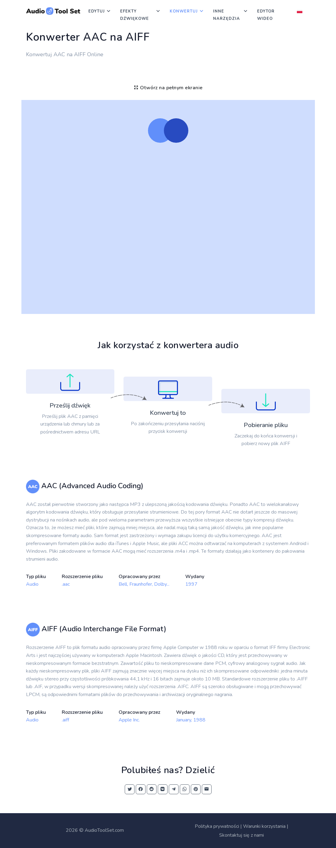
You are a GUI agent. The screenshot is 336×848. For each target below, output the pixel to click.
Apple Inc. (129, 720)
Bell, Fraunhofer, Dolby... (144, 584)
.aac (66, 584)
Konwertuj (184, 11)
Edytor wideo (266, 15)
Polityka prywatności (217, 826)
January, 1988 (190, 720)
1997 (191, 584)
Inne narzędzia (226, 15)
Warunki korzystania (264, 826)
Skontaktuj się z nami (241, 835)
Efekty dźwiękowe (134, 15)
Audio (32, 584)
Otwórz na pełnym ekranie (168, 87)
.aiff (65, 720)
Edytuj (96, 11)
